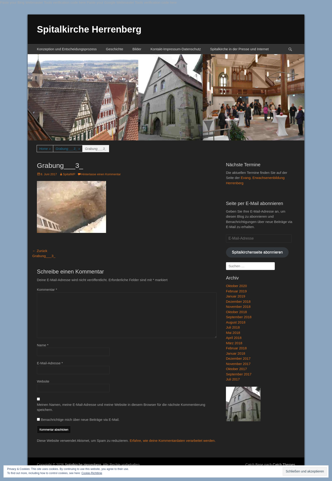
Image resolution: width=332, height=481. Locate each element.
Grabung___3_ (68, 148)
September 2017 (239, 374)
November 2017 (238, 364)
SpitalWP (69, 174)
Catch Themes (284, 464)
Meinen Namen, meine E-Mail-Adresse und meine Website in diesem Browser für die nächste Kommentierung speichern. (121, 407)
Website (43, 381)
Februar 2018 (236, 348)
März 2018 (234, 343)
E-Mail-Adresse (50, 363)
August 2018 (235, 322)
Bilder (136, 49)
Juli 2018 (233, 327)
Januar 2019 (235, 296)
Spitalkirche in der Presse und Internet (239, 49)
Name (42, 345)
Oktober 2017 (236, 369)
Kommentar (47, 289)
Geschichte (114, 49)
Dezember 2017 (238, 358)
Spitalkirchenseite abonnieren (257, 252)
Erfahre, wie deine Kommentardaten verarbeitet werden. (173, 440)
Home (45, 148)
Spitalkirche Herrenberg (89, 29)
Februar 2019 (236, 291)
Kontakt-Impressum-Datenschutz (176, 49)
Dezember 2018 (238, 301)
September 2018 (239, 317)
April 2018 (234, 338)
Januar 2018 (235, 353)
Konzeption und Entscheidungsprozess (67, 49)
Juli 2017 (233, 379)
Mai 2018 (233, 333)
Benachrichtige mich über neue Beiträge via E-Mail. (80, 420)
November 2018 (238, 307)
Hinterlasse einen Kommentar (101, 174)
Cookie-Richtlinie (91, 473)
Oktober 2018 (236, 312)
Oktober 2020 (236, 286)
